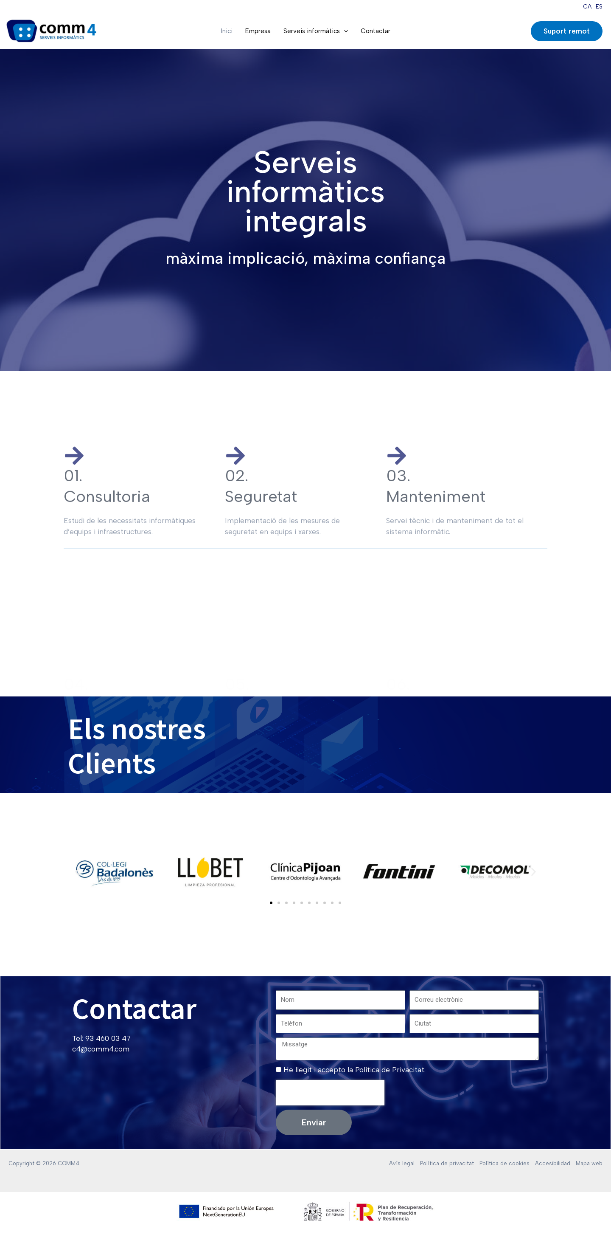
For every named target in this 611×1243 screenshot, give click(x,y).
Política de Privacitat (389, 1069)
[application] (344, 31)
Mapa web (589, 1163)
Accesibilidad (552, 1163)
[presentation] (330, 1092)
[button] (77, 871)
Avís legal (402, 1163)
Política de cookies (504, 1163)
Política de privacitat (447, 1163)
